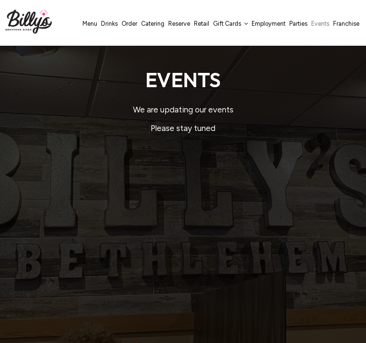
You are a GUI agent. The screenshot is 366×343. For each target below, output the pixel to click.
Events (320, 23)
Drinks (109, 23)
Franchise (346, 23)
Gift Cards (230, 23)
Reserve (179, 23)
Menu (89, 23)
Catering (152, 23)
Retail (201, 23)
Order (129, 23)
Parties (298, 23)
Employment (268, 23)
